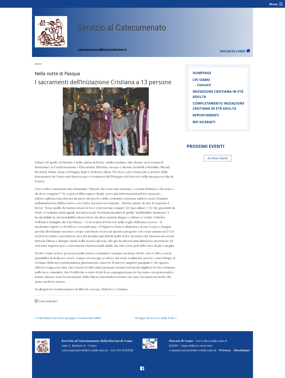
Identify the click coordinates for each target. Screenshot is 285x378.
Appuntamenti (206, 115)
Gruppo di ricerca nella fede (156, 318)
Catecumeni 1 (48, 301)
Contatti (204, 85)
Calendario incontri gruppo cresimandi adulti (68, 318)
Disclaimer (242, 350)
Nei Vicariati (204, 122)
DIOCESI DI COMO (235, 51)
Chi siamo (201, 79)
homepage (202, 73)
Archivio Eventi (217, 158)
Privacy (225, 350)
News (38, 64)
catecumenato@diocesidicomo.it (102, 50)
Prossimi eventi (205, 146)
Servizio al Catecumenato (122, 27)
